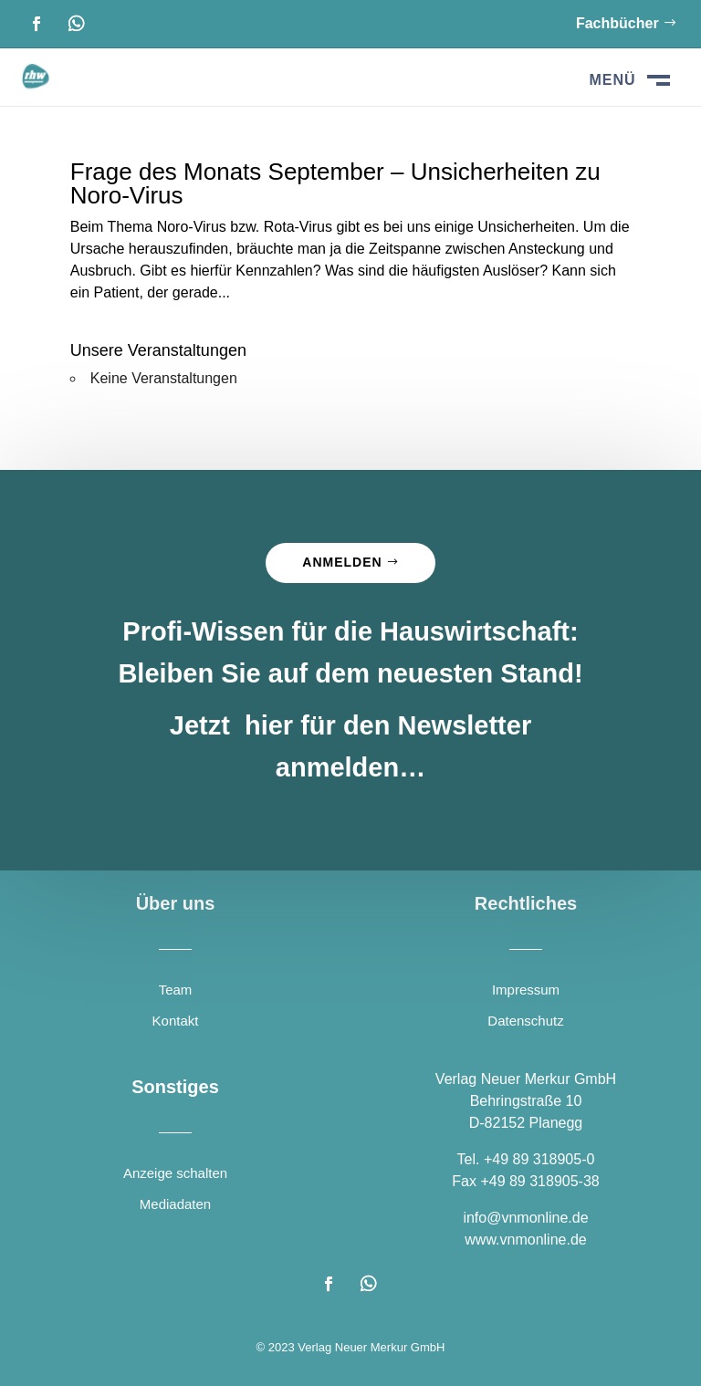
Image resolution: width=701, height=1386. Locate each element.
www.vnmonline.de (525, 1239)
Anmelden (342, 562)
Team (176, 989)
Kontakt (175, 1020)
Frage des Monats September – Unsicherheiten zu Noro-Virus (335, 183)
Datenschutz (525, 1020)
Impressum (526, 989)
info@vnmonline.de (525, 1217)
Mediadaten (175, 1204)
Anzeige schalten (175, 1173)
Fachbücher (617, 23)
